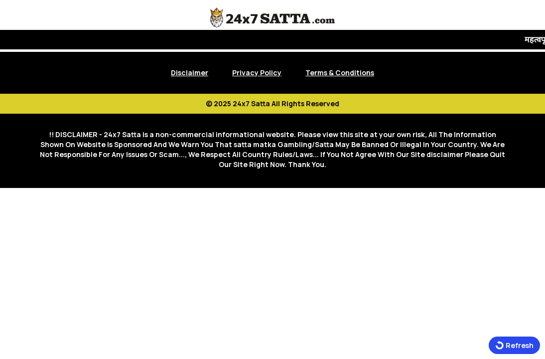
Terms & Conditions (339, 72)
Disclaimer (189, 72)
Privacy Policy (256, 72)
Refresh (514, 345)
